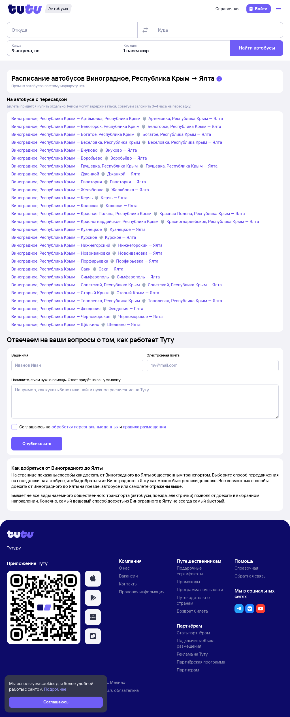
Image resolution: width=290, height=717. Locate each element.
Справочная (228, 8)
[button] (93, 579)
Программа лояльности (200, 589)
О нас (124, 568)
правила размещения (144, 427)
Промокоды (188, 581)
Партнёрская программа (201, 662)
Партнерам (188, 670)
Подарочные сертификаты (190, 570)
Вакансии (128, 576)
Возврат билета (192, 611)
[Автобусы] (58, 8)
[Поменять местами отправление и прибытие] (145, 30)
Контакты (128, 584)
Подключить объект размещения (196, 643)
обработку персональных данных (85, 427)
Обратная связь (249, 576)
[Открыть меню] (279, 8)
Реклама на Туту (192, 654)
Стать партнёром (193, 633)
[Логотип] (25, 8)
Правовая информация (142, 591)
